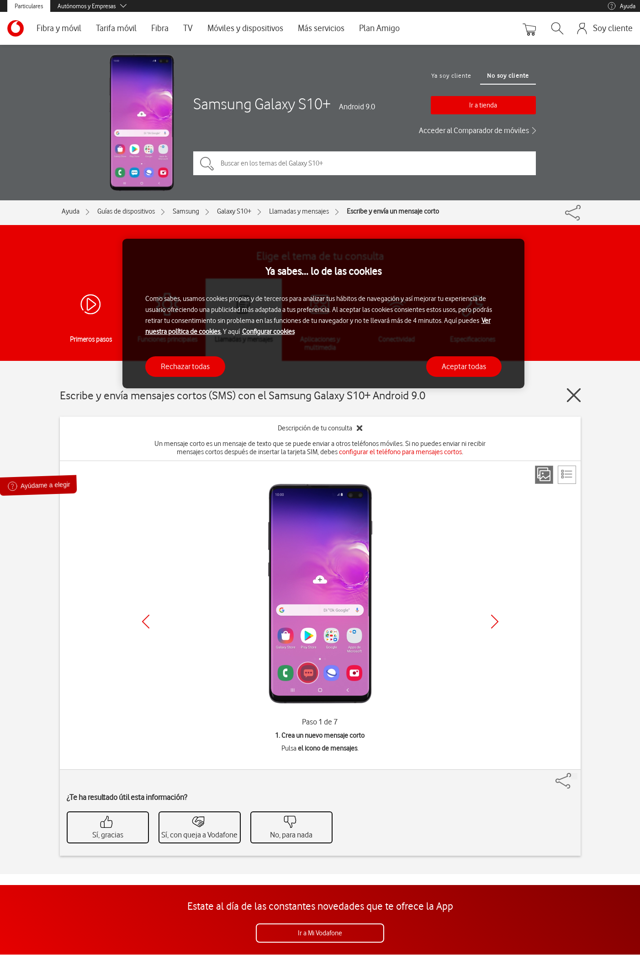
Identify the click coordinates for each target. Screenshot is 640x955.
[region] (323, 313)
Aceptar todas (464, 366)
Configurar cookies (268, 331)
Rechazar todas (185, 366)
